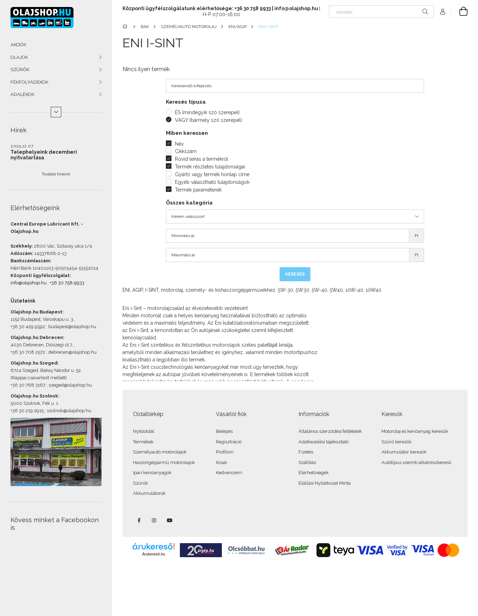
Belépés (224, 431)
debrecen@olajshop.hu (72, 352)
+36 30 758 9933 (67, 282)
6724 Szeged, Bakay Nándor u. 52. (46, 370)
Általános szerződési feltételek (330, 431)
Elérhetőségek (313, 472)
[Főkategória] (126, 26)
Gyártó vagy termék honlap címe (212, 174)
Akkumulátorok (149, 493)
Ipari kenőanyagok (152, 472)
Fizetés (305, 452)
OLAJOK (19, 57)
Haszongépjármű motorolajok (164, 462)
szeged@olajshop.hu (70, 385)
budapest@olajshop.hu (72, 326)
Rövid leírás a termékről (201, 159)
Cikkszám (186, 151)
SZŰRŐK (19, 69)
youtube (170, 520)
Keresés (295, 274)
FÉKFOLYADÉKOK (29, 82)
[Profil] (442, 11)
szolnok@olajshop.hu (69, 410)
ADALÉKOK (22, 94)
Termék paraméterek (198, 190)
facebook (139, 520)
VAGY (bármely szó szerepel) (208, 120)
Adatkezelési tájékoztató (323, 441)
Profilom (225, 452)
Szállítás (307, 462)
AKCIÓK (18, 44)
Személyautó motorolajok (160, 452)
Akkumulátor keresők (404, 452)
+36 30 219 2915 (27, 410)
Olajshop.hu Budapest (36, 311)
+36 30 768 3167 (27, 385)
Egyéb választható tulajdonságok (212, 182)
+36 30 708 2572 (27, 352)
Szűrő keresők (396, 441)
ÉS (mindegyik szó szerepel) (207, 112)
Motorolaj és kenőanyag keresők (414, 431)
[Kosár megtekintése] (459, 11)
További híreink (56, 174)
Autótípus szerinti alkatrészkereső (416, 462)
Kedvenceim (229, 472)
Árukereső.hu (153, 554)
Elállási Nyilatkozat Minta (324, 483)
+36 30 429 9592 (27, 326)
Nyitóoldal (143, 431)
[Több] (56, 112)
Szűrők (140, 483)
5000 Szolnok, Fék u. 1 (34, 403)
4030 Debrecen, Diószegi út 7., (42, 344)
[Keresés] (381, 11)
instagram (154, 520)
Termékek (143, 441)
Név (179, 144)
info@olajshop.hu (28, 282)
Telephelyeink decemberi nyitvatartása (43, 154)
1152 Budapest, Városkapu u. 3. (42, 319)
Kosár (221, 462)
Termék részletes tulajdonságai (210, 166)
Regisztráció (228, 441)
